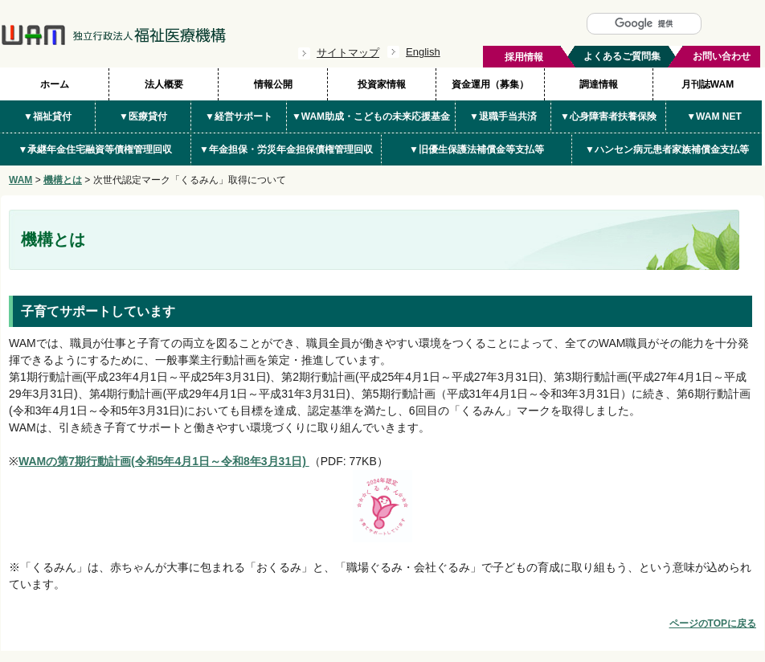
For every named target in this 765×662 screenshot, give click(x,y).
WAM (20, 180)
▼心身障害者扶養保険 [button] (608, 116)
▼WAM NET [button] (714, 116)
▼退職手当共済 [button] (503, 116)
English (423, 52)
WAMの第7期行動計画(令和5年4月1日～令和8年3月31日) (163, 461)
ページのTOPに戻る (712, 623)
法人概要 (164, 84)
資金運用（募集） (490, 84)
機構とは (62, 180)
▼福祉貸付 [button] (47, 116)
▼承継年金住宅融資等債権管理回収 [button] (95, 149)
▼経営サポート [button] (238, 116)
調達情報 (598, 84)
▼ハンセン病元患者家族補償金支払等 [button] (667, 149)
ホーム (54, 84)
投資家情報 (382, 84)
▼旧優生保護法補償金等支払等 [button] (476, 149)
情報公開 (273, 84)
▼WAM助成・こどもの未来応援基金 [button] (371, 116)
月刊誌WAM (707, 84)
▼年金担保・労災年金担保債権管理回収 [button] (286, 149)
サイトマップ (348, 53)
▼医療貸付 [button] (143, 116)
